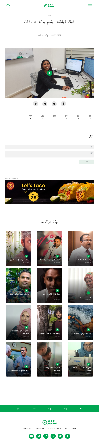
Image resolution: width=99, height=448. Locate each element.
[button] (35, 103)
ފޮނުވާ (87, 162)
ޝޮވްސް (33, 408)
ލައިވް (18, 408)
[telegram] (44, 103)
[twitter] (54, 103)
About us (27, 428)
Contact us (39, 428)
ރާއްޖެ (81, 408)
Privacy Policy (54, 428)
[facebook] (63, 103)
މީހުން (49, 408)
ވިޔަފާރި (65, 408)
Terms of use (70, 428)
